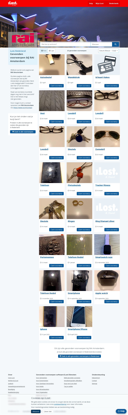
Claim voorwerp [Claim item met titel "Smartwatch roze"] (111, 266)
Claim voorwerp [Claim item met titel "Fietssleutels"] (84, 194)
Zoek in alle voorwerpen (22, 132)
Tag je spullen (68, 386)
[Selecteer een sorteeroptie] (108, 51)
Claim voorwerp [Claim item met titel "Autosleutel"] (56, 86)
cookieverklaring (60, 404)
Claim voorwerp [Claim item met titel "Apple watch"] (111, 301)
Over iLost (11, 378)
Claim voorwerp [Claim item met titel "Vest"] (56, 122)
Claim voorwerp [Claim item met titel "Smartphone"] (84, 301)
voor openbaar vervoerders (45, 384)
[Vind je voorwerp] (115, 44)
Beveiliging (11, 389)
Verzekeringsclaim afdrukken (73, 381)
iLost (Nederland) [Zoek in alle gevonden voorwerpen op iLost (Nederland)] (18, 51)
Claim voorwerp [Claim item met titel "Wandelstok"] (84, 86)
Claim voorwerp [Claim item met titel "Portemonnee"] (56, 266)
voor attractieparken (42, 389)
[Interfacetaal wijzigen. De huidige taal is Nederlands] (112, 3)
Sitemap (94, 384)
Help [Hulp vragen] (91, 3)
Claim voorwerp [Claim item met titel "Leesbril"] (84, 122)
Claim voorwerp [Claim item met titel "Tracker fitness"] (111, 194)
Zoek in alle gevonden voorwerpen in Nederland (79, 356)
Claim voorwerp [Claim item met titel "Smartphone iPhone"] (84, 337)
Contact (94, 381)
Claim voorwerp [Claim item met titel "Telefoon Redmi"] (84, 266)
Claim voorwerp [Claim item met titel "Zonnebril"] (111, 158)
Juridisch (10, 384)
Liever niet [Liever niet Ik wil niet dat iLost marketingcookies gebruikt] (48, 411)
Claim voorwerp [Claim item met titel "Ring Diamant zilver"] (111, 230)
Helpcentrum (96, 378)
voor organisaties (41, 392)
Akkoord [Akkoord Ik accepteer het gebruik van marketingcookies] (36, 411)
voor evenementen (42, 381)
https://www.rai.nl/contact (22, 108)
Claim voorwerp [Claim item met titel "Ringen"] (84, 230)
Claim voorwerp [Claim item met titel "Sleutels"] (84, 158)
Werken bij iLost (13, 381)
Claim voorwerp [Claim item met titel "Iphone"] (56, 337)
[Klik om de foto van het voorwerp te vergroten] (52, 64)
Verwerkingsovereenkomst (16, 386)
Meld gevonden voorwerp (72, 378)
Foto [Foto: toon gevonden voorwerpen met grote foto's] (44, 51)
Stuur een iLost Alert (70, 384)
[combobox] (65, 44)
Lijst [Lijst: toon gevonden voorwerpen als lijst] (51, 51)
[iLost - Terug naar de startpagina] (12, 3)
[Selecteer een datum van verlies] (101, 44)
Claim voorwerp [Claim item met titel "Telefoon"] (56, 194)
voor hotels (40, 386)
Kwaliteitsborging (13, 392)
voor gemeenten (41, 378)
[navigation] (121, 411)
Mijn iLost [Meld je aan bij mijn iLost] (100, 3)
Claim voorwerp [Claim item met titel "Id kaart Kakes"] (111, 86)
